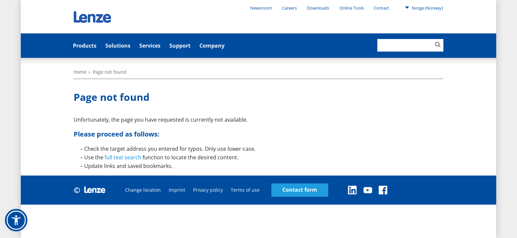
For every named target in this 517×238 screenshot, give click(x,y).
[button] (16, 220)
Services (149, 45)
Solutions (117, 45)
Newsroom (261, 8)
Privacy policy (208, 190)
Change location (143, 190)
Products (84, 45)
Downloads (318, 8)
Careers (289, 8)
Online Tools (351, 8)
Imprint (177, 190)
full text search (123, 157)
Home (80, 72)
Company (211, 45)
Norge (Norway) (424, 7)
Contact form (299, 189)
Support (179, 45)
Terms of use (245, 190)
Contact (381, 8)
